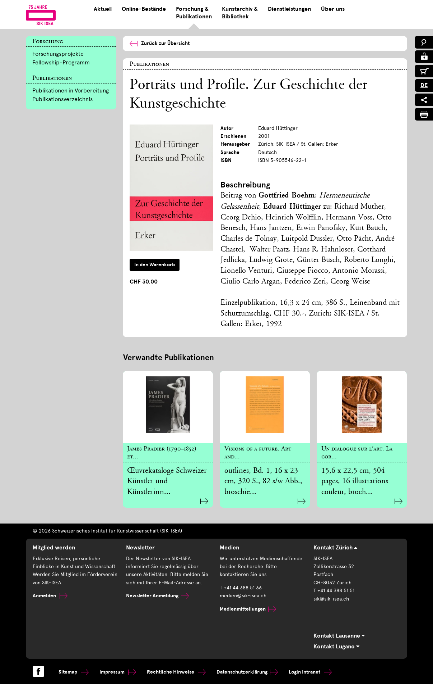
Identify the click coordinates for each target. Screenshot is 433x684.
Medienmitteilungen (248, 609)
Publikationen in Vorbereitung (70, 90)
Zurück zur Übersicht (160, 43)
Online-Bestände (144, 9)
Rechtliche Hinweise (176, 672)
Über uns (333, 9)
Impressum (117, 672)
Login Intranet (310, 672)
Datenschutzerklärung (247, 672)
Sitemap (74, 672)
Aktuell (103, 9)
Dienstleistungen (289, 9)
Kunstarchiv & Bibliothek (240, 13)
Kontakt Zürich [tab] (335, 547)
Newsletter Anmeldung (157, 596)
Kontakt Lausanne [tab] (339, 635)
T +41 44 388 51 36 (241, 588)
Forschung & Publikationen (194, 13)
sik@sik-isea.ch (331, 599)
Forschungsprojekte (58, 53)
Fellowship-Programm (61, 62)
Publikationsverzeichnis (62, 99)
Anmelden (50, 596)
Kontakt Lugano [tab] (336, 646)
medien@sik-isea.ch (243, 596)
